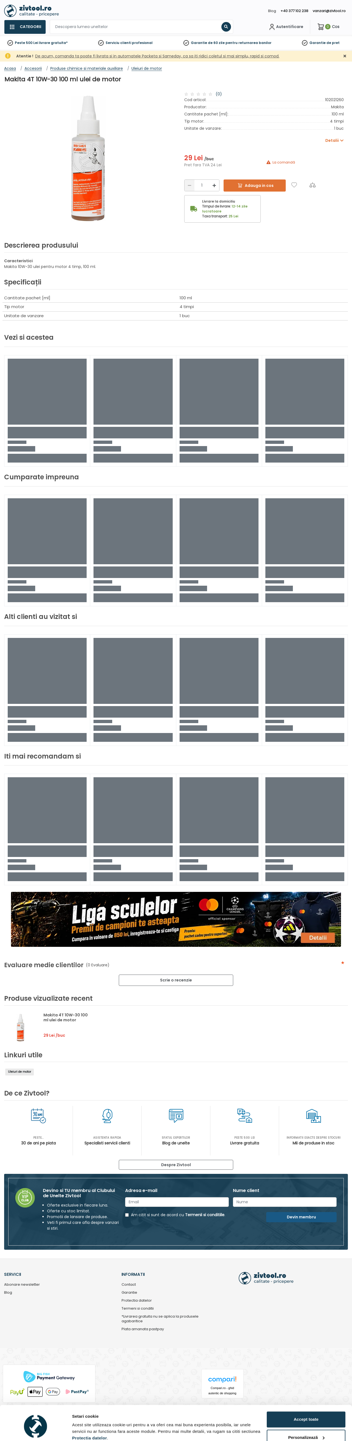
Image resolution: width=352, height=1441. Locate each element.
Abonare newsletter (22, 1284)
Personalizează (306, 1414)
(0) (219, 94)
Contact (129, 1284)
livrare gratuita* (53, 42)
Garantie (317, 42)
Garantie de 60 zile (208, 42)
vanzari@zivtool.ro (329, 10)
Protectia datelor (137, 1300)
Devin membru (301, 1217)
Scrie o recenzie (176, 980)
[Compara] (312, 185)
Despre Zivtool (176, 1165)
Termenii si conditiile (204, 1215)
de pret (333, 42)
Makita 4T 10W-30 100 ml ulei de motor (65, 1017)
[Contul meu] (285, 27)
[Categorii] (25, 27)
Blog (272, 10)
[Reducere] (189, 185)
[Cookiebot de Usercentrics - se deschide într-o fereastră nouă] (36, 1430)
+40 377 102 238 (294, 10)
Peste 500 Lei (26, 42)
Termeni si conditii (138, 1308)
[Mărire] (214, 185)
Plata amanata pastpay (143, 1329)
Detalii (78, 1430)
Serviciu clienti (118, 42)
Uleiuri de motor (19, 1072)
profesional (142, 42)
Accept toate (306, 1396)
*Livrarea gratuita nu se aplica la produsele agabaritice (160, 1319)
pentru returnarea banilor (248, 42)
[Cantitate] (202, 185)
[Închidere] (345, 56)
